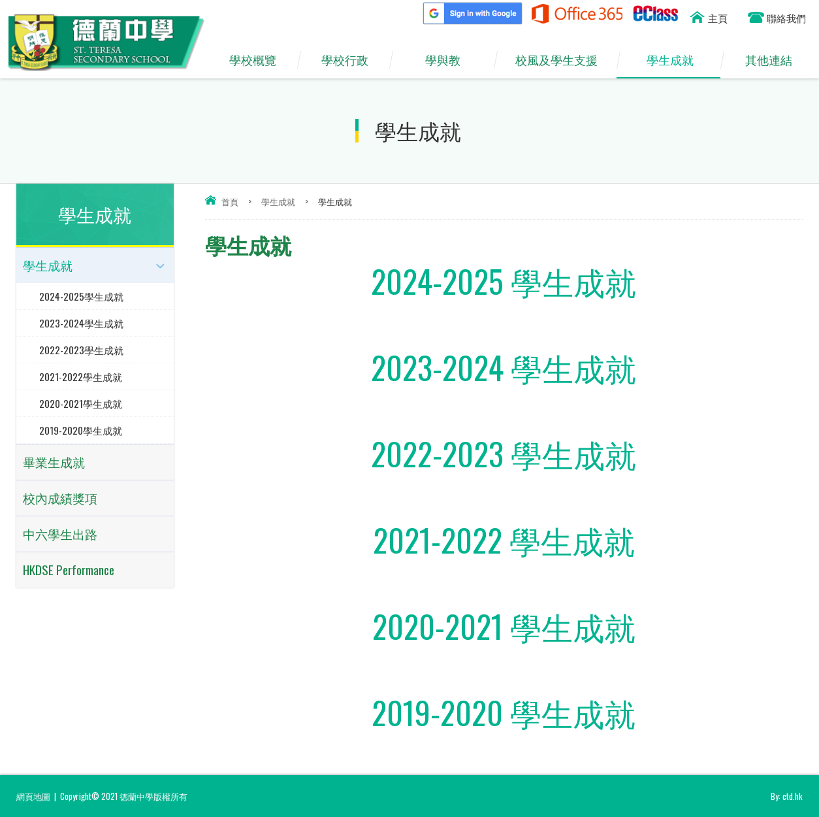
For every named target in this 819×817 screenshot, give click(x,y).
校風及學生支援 (563, 60)
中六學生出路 (60, 533)
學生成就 (676, 60)
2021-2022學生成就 (80, 376)
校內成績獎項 (60, 498)
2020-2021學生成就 (80, 403)
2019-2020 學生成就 (503, 712)
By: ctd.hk (787, 796)
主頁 (718, 17)
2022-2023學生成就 (81, 349)
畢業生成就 (54, 462)
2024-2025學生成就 (81, 296)
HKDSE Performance (68, 569)
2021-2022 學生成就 (504, 539)
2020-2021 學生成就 (503, 626)
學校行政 (351, 60)
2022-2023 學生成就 (503, 453)
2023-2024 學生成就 (503, 367)
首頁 (229, 201)
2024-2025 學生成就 (503, 281)
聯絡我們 (786, 17)
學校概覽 (259, 60)
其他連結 (774, 60)
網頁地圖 (33, 796)
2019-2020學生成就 (80, 430)
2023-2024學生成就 (81, 323)
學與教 (449, 60)
